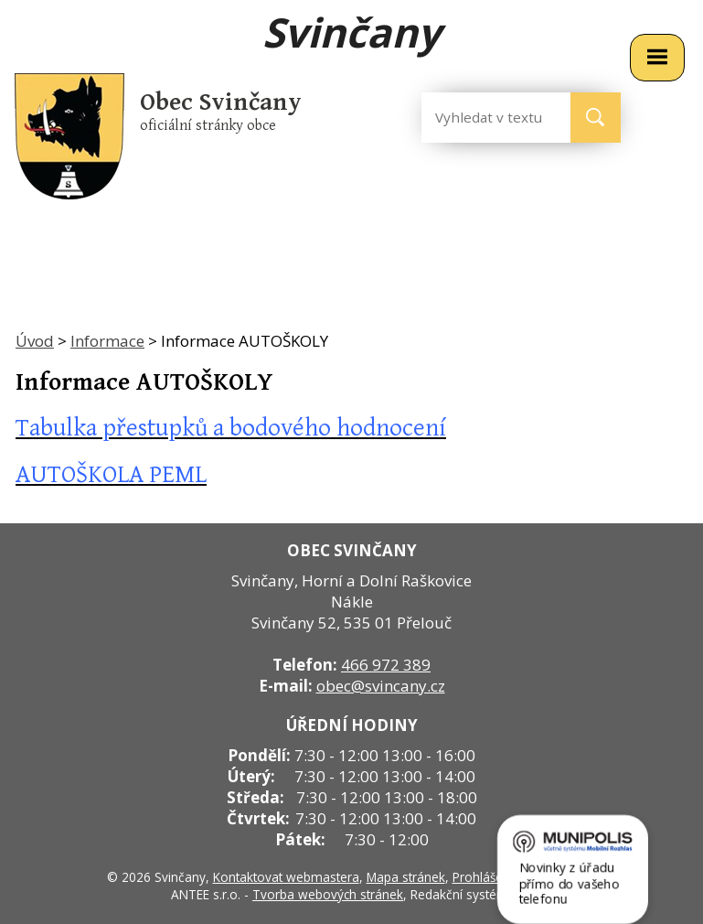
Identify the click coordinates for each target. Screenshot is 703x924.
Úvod (35, 340)
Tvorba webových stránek (327, 894)
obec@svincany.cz (380, 685)
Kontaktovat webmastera (286, 877)
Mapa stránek (406, 877)
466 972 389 (386, 664)
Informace (107, 340)
